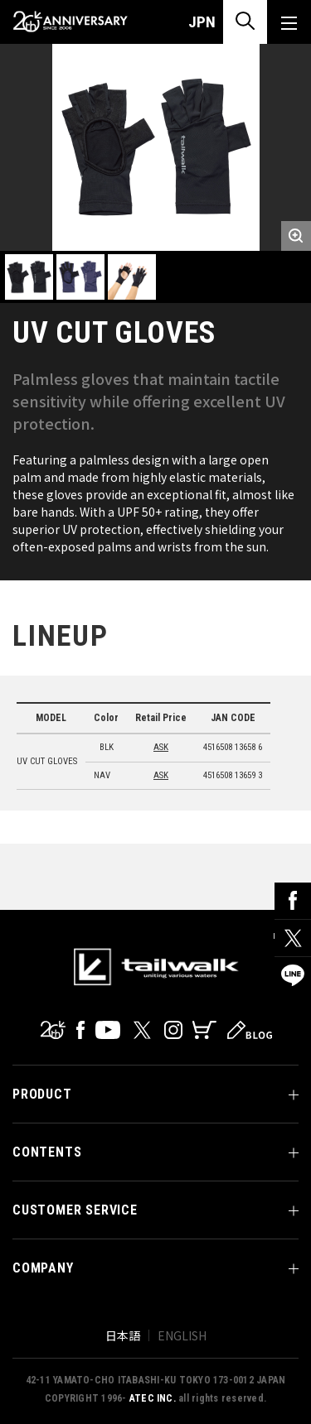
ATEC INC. (152, 1398)
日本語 (122, 1335)
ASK (160, 747)
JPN (202, 21)
